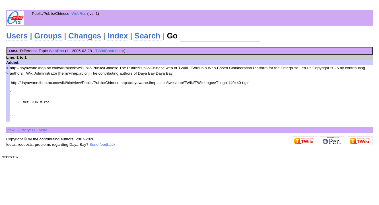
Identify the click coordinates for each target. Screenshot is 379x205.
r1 (33, 129)
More (42, 129)
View (10, 129)
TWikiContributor (109, 51)
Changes (84, 35)
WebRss (78, 13)
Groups (48, 35)
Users (17, 35)
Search (147, 35)
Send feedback (102, 144)
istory (24, 129)
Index (118, 35)
